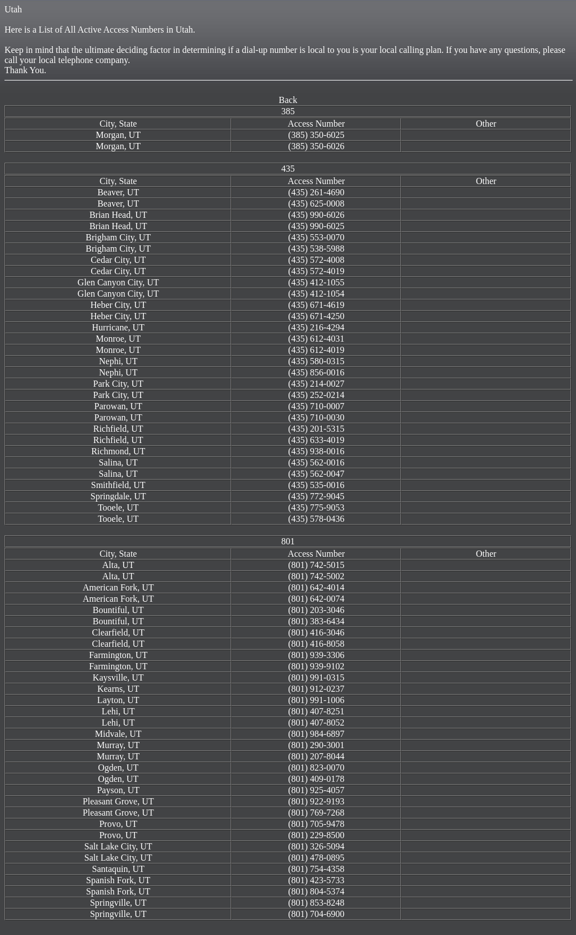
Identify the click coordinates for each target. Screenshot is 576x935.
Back (288, 100)
